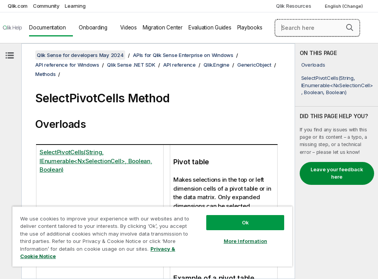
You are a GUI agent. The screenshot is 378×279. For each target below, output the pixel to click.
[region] (152, 236)
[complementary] (336, 161)
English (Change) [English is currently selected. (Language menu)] (344, 6)
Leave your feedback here (337, 173)
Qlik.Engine (216, 65)
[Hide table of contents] (10, 55)
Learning (75, 6)
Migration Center (163, 27)
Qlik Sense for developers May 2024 (80, 55)
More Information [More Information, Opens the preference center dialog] (245, 241)
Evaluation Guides (209, 27)
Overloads (313, 65)
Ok (245, 222)
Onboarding (93, 27)
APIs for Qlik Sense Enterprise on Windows (183, 55)
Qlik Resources (293, 6)
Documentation (47, 27)
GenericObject (254, 65)
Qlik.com (18, 6)
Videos (128, 27)
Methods (45, 74)
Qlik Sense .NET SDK (131, 65)
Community (46, 6)
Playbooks (249, 27)
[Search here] (317, 28)
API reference (179, 65)
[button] (350, 27)
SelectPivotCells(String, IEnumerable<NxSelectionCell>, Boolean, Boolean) (337, 85)
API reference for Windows (67, 65)
